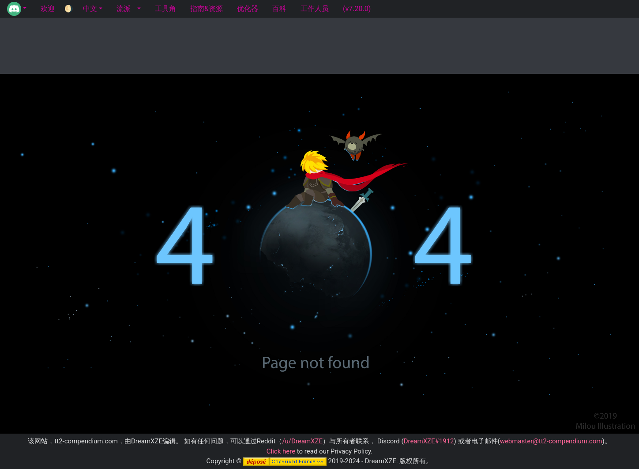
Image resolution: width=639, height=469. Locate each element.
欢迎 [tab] (48, 8)
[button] (17, 9)
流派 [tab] (124, 8)
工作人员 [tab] (315, 8)
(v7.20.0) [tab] (357, 8)
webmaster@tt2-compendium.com (551, 441)
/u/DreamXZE (302, 441)
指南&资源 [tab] (206, 8)
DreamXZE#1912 (429, 441)
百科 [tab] (279, 8)
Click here (281, 451)
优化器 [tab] (247, 8)
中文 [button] (90, 8)
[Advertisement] (319, 44)
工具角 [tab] (165, 8)
